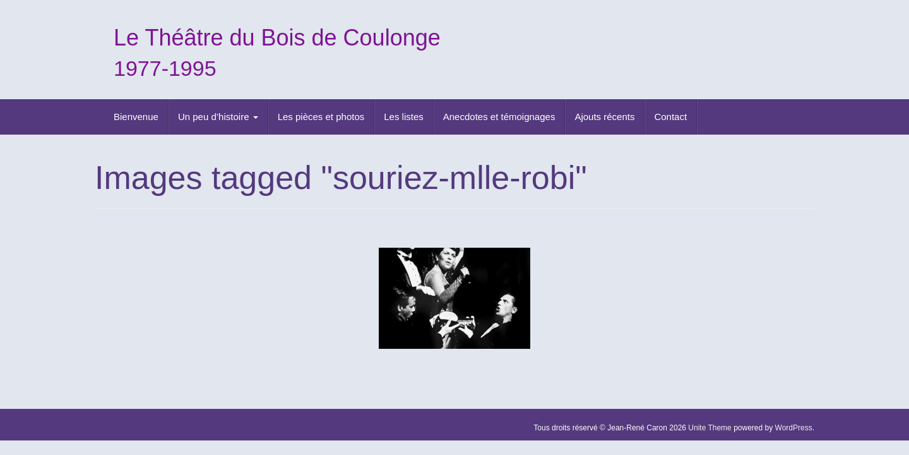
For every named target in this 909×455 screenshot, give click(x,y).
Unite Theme (709, 427)
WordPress (793, 427)
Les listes (404, 116)
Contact (670, 116)
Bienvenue (136, 116)
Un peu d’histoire (218, 116)
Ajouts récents (604, 116)
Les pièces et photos (321, 116)
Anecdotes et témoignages (499, 116)
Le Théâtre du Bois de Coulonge (277, 38)
